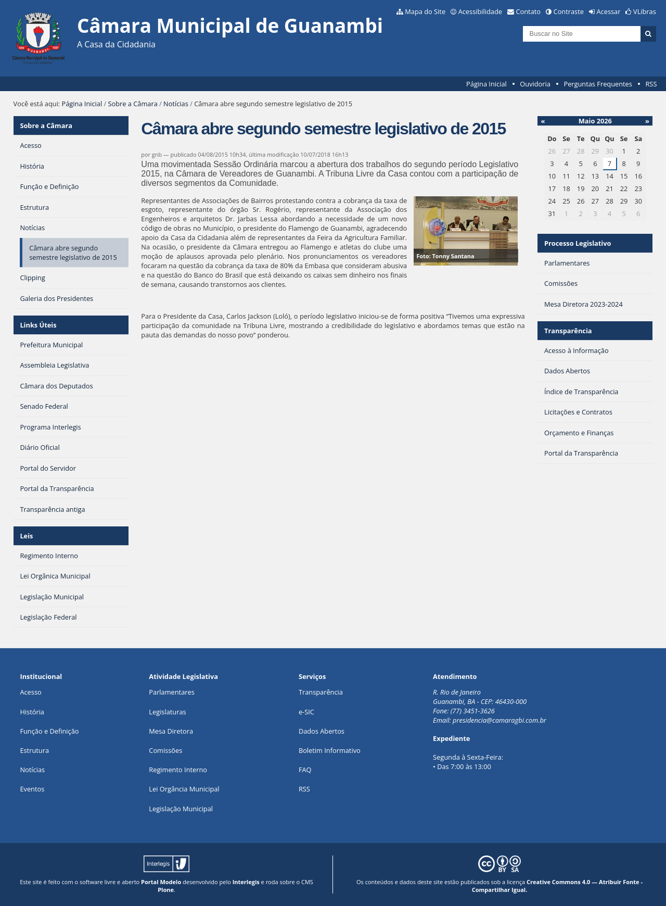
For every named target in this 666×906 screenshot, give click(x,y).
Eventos (32, 789)
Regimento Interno (178, 769)
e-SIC (306, 711)
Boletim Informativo (330, 750)
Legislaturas (167, 711)
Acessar (609, 11)
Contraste (569, 11)
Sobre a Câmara (133, 103)
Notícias (175, 103)
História (32, 711)
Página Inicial (486, 84)
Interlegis (246, 882)
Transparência (568, 330)
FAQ (305, 769)
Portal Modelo (161, 882)
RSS (651, 84)
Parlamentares (171, 692)
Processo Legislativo (577, 243)
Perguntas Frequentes (597, 84)
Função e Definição (49, 731)
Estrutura (34, 750)
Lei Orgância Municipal (184, 789)
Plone (166, 890)
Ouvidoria (535, 84)
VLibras (644, 11)
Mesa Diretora (171, 731)
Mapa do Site (425, 11)
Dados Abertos (321, 731)
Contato (528, 11)
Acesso (30, 692)
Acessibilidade (480, 11)
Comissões (165, 750)
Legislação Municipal (181, 808)
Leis (26, 535)
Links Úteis (38, 325)
